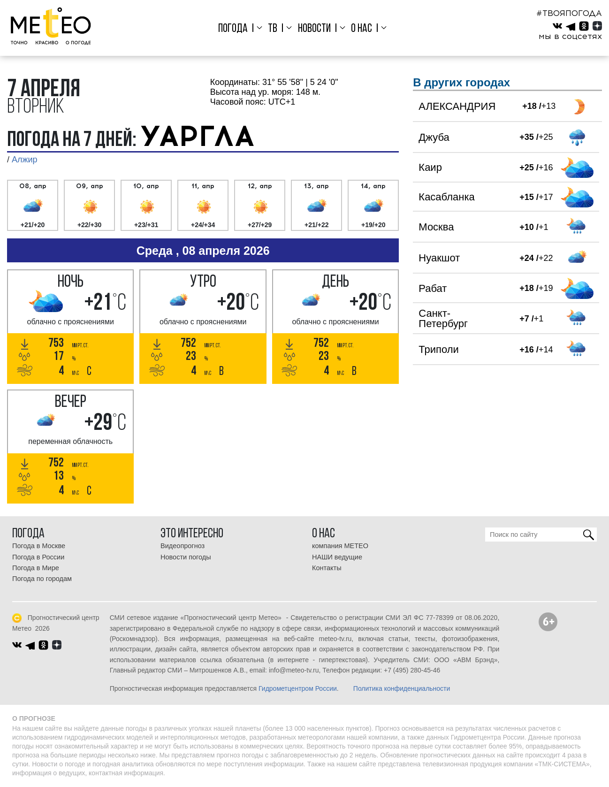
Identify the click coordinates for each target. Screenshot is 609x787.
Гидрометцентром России (298, 688)
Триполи (438, 349)
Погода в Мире (35, 568)
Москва (436, 227)
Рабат (433, 288)
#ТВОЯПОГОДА (569, 13)
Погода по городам (42, 578)
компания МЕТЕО (340, 546)
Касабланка (446, 197)
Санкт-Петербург (443, 318)
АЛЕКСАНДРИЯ (457, 106)
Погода (233, 29)
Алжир (25, 159)
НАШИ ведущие (337, 557)
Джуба (434, 137)
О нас (361, 29)
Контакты (327, 568)
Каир (430, 167)
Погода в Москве (38, 546)
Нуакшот (439, 258)
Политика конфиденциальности (401, 688)
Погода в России (38, 557)
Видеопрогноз (182, 546)
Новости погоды (185, 557)
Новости (314, 29)
